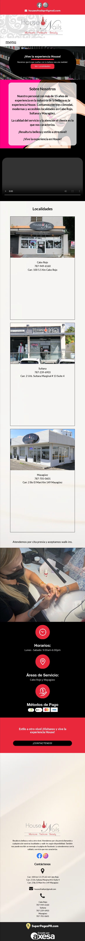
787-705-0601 (43, 479)
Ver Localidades (42, 66)
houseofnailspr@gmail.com (42, 10)
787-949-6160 (43, 266)
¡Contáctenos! (42, 743)
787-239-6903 (43, 372)
